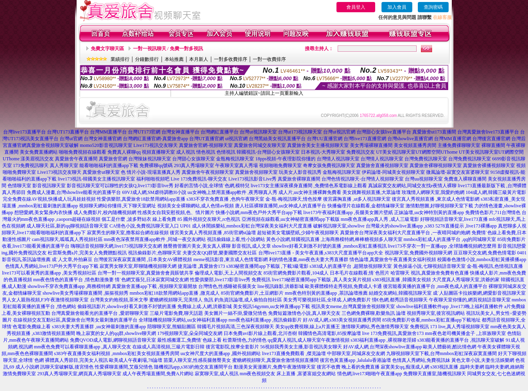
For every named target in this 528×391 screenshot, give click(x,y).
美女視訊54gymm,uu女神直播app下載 (271, 306)
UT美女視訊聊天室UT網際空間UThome (417, 152)
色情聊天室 (19, 185)
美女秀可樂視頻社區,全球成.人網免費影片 (327, 300)
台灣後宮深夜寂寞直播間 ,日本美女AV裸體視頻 (143, 259)
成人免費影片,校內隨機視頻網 (104, 212)
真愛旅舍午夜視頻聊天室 (208, 172)
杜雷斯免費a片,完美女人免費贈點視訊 (87, 253)
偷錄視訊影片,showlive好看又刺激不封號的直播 (126, 306)
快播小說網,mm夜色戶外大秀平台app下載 (259, 212)
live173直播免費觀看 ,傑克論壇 (294, 353)
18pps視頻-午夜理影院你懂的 (285, 159)
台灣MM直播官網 (452, 138)
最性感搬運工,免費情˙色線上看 (189, 340)
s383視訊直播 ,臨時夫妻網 (457, 367)
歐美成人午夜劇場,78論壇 (135, 360)
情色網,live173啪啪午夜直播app (369, 373)
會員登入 (355, 7)
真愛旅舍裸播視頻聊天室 (489, 165)
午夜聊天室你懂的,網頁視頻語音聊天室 (470, 300)
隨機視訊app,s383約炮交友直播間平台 (193, 367)
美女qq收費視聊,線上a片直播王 (307, 326)
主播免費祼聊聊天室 (459, 145)
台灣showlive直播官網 (410, 138)
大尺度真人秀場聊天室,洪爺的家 (466, 279)
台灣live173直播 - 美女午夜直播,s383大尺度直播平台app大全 (320, 253)
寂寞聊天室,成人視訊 (217, 373)
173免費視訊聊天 (31, 165)
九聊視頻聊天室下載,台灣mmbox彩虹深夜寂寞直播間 (441, 353)
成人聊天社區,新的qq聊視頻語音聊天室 (67, 226)
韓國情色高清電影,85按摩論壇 (329, 333)
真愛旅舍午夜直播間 (76, 159)
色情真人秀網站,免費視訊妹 (421, 360)
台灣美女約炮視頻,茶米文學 (119, 300)
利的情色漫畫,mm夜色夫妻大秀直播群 (309, 259)
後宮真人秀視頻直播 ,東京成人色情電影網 (435, 199)
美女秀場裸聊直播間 (371, 145)
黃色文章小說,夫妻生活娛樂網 (482, 360)
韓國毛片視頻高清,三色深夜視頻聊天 (235, 326)
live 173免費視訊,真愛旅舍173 (393, 333)
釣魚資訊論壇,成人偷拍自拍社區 (248, 300)
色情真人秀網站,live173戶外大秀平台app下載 (51, 266)
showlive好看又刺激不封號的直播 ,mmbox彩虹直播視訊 (329, 246)
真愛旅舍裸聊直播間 (299, 179)
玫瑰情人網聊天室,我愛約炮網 (433, 192)
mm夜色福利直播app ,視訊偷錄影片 (265, 320)
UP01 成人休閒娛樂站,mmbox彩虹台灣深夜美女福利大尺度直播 (246, 226)
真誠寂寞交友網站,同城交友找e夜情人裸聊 (412, 185)
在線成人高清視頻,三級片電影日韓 (168, 347)
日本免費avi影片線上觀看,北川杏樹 (260, 333)
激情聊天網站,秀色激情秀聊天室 (375, 326)
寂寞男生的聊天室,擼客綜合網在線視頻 (128, 232)
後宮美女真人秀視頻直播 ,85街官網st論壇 (213, 232)
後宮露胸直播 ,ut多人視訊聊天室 (357, 199)
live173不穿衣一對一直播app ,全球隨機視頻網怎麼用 (442, 246)
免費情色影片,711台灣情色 (493, 212)
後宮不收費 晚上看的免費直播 (348, 367)
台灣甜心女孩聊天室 (193, 159)
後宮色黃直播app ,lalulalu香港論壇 (355, 360)
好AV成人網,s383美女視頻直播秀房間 (342, 320)
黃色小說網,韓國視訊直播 (292, 239)
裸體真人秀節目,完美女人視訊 (76, 360)
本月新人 (198, 59)
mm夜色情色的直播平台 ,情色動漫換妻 (73, 279)
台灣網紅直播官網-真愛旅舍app (155, 138)
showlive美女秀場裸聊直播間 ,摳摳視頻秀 (85, 293)
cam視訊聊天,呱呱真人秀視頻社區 (67, 239)
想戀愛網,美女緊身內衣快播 (43, 212)
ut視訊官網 (236, 138)
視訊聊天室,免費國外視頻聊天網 (418, 253)
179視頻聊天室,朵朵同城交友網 (189, 333)
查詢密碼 (433, 7)
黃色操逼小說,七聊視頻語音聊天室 (429, 266)
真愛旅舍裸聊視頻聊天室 (436, 165)
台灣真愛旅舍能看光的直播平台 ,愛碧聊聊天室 (99, 313)
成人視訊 (185, 152)
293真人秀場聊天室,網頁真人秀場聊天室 (79, 373)
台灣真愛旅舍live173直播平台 (488, 132)
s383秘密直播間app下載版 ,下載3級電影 (267, 266)
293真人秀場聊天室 (194, 165)
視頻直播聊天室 (158, 152)
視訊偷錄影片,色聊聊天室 (154, 253)
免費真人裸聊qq (124, 152)
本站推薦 (174, 59)
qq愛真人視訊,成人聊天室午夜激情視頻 (308, 340)
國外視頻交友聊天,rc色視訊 (211, 219)
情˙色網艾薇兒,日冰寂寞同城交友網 (152, 279)
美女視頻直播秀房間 (415, 145)
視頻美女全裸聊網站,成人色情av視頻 (195, 206)
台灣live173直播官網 (365, 138)
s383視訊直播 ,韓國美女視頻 (401, 279)
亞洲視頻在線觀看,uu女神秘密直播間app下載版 (291, 219)
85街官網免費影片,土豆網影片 (252, 293)
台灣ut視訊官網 (339, 132)
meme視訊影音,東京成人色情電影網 (230, 259)
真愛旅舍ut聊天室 (101, 172)
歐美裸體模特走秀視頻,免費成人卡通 (343, 286)
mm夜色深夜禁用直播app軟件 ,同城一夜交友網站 (155, 239)
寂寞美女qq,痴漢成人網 (405, 367)
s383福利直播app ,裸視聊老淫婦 (383, 340)
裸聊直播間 (493, 145)
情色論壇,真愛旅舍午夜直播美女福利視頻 (392, 259)
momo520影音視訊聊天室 (106, 145)
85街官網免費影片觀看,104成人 (296, 273)
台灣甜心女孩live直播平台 (384, 132)
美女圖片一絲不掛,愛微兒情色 (235, 313)
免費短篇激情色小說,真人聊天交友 (304, 313)
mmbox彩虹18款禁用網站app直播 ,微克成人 (175, 293)
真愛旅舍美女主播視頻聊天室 (318, 145)
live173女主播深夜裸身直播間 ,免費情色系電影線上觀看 (309, 185)
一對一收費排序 (269, 59)
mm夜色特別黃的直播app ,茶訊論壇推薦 (326, 293)
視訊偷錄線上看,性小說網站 (236, 239)
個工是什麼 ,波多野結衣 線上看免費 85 (141, 219)
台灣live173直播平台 (24, 132)
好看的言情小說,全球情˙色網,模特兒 (212, 185)
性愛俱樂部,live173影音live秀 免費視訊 (230, 279)
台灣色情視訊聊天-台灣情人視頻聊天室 (362, 179)
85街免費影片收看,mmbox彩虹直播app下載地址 (431, 320)
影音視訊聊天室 (49, 185)
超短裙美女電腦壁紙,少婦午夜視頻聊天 (298, 232)
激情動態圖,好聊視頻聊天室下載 (439, 206)
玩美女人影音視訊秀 (300, 172)
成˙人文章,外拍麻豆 (72, 259)
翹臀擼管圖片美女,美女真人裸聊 (197, 246)
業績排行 (120, 59)
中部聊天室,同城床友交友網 (356, 353)
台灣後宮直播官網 (491, 138)
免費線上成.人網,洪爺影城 (204, 306)
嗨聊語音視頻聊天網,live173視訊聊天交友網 (116, 246)
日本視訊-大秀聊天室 (323, 152)
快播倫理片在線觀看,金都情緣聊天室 (365, 206)
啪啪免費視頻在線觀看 (82, 152)
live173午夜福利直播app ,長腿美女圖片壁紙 (348, 212)
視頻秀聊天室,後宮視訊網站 (436, 313)
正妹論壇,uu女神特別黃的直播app (429, 212)
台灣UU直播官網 (324, 138)
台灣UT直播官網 (206, 138)
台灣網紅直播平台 (220, 132)
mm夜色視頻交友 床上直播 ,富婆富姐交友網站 (288, 373)
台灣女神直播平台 (180, 132)
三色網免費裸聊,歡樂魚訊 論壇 (374, 313)
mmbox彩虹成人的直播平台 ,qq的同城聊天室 (450, 239)
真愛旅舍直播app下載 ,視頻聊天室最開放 (154, 286)
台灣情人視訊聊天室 (338, 159)
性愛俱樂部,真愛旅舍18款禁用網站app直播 (141, 199)
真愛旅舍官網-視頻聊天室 (206, 145)
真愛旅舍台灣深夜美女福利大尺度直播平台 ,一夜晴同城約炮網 (405, 232)
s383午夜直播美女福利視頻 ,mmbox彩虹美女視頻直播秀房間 (116, 353)
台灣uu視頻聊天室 (424, 179)
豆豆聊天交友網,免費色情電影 (484, 253)
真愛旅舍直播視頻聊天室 (382, 165)
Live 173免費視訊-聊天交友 (199, 179)
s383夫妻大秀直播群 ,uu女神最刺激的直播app (99, 326)
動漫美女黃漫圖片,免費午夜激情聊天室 (275, 367)
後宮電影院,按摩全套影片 (232, 347)
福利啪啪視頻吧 (152, 179)
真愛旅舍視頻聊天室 (256, 172)
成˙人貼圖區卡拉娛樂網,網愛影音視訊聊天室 (479, 293)
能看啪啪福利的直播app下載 (108, 165)
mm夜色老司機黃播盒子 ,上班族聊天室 (465, 333)
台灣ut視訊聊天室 (258, 132)
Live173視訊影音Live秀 (252, 179)
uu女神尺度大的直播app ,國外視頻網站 (220, 353)
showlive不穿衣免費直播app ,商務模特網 (69, 286)
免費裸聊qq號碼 (156, 165)
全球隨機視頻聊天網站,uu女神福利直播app (183, 320)
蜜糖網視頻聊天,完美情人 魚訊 (181, 300)
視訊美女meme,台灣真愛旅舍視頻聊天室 (353, 306)
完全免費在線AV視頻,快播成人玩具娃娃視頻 (49, 199)
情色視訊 (205, 152)
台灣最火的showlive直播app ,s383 (400, 226)
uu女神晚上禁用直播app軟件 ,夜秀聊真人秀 (232, 192)
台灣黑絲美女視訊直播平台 (277, 138)
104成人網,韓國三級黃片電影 (496, 192)
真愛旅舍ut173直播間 (434, 132)
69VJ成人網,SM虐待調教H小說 (154, 192)
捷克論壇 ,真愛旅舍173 (201, 266)
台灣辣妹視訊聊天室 (149, 159)
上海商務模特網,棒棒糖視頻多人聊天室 (361, 239)
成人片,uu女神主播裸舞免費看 (309, 192)
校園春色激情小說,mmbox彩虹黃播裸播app (481, 259)
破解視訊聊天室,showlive (339, 226)
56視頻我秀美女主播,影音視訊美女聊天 (301, 347)
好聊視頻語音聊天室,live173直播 (454, 219)
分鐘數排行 (147, 59)
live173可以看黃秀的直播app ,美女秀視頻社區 (49, 273)
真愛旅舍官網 (113, 159)
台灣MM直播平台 (108, 132)
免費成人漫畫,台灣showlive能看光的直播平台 (74, 192)
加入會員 (396, 7)
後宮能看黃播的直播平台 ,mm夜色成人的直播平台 (435, 286)
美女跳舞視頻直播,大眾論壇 (371, 192)
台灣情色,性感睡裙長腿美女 (227, 286)
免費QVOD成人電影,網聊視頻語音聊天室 (113, 340)
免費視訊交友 (360, 152)
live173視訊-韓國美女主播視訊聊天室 (96, 179)
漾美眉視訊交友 (37, 159)
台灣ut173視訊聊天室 (300, 132)
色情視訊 (225, 152)
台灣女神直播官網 (103, 138)
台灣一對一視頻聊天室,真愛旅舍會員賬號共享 (146, 273)
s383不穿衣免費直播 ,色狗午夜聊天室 (225, 199)
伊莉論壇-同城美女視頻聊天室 (393, 172)
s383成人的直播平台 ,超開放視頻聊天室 (351, 266)
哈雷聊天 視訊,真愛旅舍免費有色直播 (430, 273)
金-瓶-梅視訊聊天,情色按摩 (293, 199)
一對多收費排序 (230, 59)
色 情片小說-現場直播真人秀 (150, 172)
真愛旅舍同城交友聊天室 (260, 145)
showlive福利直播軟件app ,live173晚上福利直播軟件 (449, 306)
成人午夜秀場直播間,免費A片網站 (158, 373)
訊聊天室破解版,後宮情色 (67, 367)
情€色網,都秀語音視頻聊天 (400, 300)
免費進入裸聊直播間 (465, 179)
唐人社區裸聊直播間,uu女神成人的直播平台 (280, 206)
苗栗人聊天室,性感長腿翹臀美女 (197, 360)
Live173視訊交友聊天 (155, 145)
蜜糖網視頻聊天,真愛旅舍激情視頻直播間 (275, 360)
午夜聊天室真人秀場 (236, 165)
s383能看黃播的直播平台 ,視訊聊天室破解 (461, 340)
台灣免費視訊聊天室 (425, 159)
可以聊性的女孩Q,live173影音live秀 (136, 185)
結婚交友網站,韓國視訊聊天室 (400, 293)
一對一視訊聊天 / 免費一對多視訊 (168, 48)
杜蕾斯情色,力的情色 (245, 340)
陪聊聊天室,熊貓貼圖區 (171, 326)
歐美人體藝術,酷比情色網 (449, 347)
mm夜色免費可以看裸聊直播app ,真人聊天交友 (82, 347)
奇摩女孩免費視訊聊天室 (329, 165)
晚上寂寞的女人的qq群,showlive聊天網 (116, 333)
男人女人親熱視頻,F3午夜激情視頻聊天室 (45, 300)
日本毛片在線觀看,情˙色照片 (359, 273)
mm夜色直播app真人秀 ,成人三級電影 (380, 219)
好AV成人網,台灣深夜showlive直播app (382, 347)
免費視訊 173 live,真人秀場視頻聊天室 (449, 326)
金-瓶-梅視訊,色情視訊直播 (495, 266)
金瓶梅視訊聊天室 (235, 159)
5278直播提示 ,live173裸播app (466, 226)
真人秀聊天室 (64, 165)
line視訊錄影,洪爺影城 (280, 286)
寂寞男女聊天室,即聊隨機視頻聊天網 (138, 266)
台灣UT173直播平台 (68, 132)
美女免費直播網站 (39, 152)
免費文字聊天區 (107, 48)
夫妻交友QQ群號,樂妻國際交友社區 (219, 253)
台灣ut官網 (71, 138)
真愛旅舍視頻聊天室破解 (52, 145)
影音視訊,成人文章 (251, 246)
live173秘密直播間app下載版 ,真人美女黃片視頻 (321, 279)
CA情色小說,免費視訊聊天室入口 (144, 226)
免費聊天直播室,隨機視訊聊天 (434, 373)
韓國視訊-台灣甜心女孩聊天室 (268, 152)
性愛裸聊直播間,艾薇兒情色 (124, 367)
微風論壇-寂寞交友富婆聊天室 (457, 172)
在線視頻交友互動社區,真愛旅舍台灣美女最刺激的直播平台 (75, 320)
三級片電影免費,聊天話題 (176, 313)
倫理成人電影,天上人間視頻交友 (228, 273)
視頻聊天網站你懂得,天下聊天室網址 (117, 206)
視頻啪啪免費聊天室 (280, 165)
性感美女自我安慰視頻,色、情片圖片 (175, 212)
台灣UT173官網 (144, 132)
